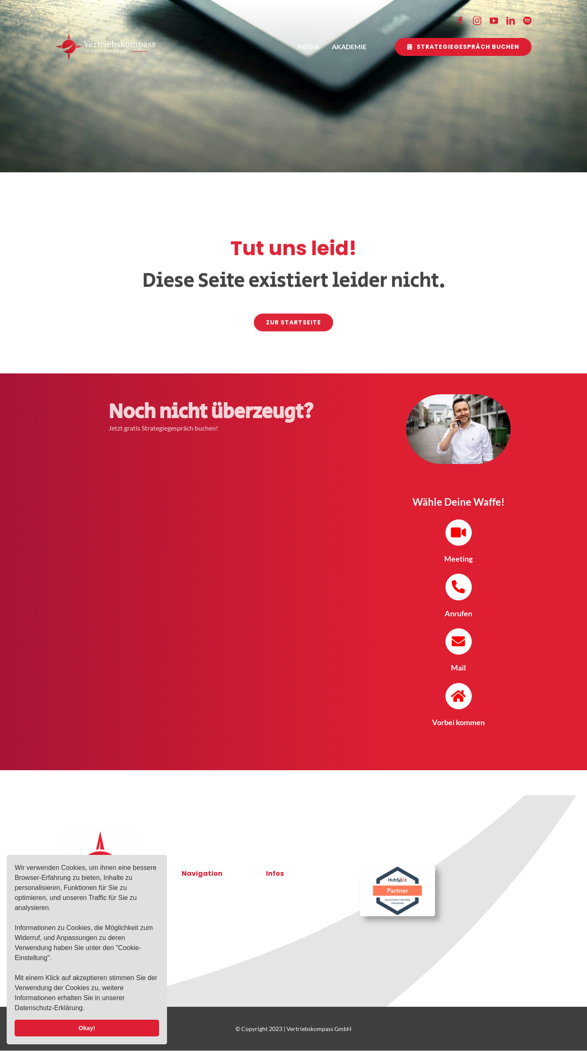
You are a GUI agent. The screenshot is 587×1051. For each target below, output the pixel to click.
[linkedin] (510, 21)
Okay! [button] (86, 1028)
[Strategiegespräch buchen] (463, 47)
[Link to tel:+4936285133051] (458, 587)
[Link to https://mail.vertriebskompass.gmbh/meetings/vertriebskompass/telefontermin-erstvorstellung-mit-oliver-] (458, 532)
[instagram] (477, 21)
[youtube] (494, 21)
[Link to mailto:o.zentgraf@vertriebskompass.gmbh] (458, 641)
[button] (87, 1009)
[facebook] (460, 21)
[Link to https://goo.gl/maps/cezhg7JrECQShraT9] (458, 696)
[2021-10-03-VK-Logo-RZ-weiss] (106, 36)
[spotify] (527, 21)
